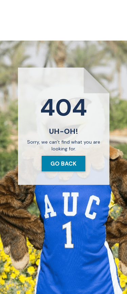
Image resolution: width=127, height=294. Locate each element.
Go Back (63, 163)
